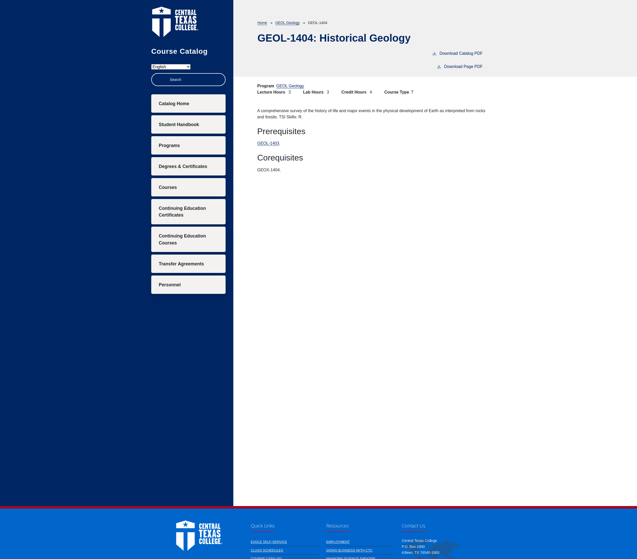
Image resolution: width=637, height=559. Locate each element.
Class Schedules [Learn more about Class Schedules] (267, 550)
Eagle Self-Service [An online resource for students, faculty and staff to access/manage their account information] (269, 542)
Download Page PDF (459, 66)
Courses (168, 187)
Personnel (170, 284)
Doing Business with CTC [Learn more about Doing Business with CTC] (349, 550)
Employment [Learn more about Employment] (338, 542)
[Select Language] (170, 67)
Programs (169, 145)
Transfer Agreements (181, 263)
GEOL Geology (287, 23)
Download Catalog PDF (457, 53)
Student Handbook (179, 124)
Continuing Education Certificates (182, 212)
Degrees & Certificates (183, 166)
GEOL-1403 (268, 143)
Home (262, 23)
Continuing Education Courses (182, 239)
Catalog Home (174, 103)
